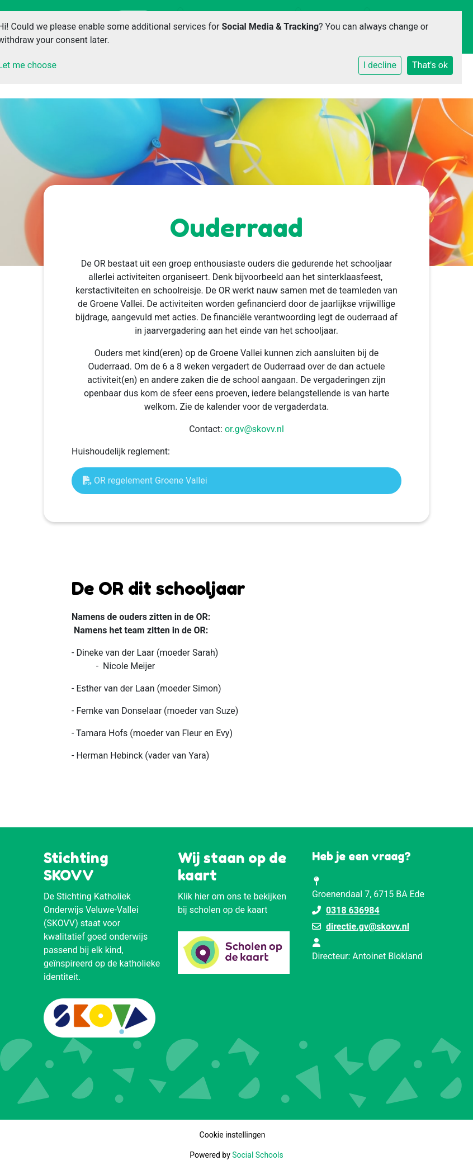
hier (202, 896)
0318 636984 (353, 910)
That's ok (430, 65)
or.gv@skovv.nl (254, 429)
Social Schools (257, 1154)
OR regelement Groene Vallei (145, 480)
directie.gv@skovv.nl (367, 926)
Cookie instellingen (233, 1134)
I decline (379, 65)
